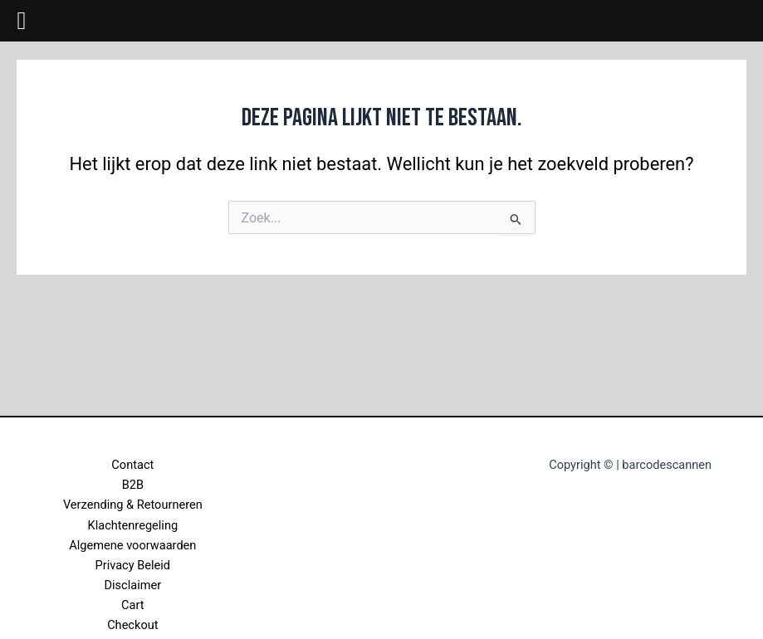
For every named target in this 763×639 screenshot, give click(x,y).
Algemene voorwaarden (132, 545)
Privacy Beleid (133, 565)
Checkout (132, 624)
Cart (132, 605)
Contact (132, 464)
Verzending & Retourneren (133, 504)
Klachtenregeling (133, 525)
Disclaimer (132, 585)
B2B (133, 484)
